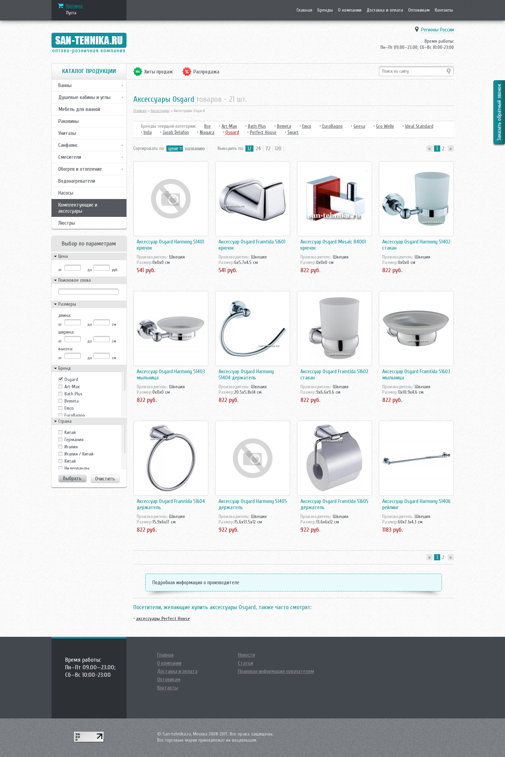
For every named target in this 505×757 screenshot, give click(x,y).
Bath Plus (73, 394)
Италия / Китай (78, 454)
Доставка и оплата (385, 10)
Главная (304, 10)
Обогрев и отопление (80, 169)
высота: (65, 349)
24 (258, 148)
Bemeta (71, 401)
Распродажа (206, 72)
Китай (70, 461)
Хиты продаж (158, 72)
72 (267, 148)
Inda (148, 132)
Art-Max (72, 387)
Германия (74, 440)
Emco (69, 408)
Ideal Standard (419, 126)
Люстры (66, 223)
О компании (349, 10)
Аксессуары (160, 110)
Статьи (245, 663)
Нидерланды (76, 468)
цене (173, 148)
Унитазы (67, 133)
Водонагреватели (76, 181)
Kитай (70, 432)
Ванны (65, 85)
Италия (71, 447)
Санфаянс (68, 145)
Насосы (65, 193)
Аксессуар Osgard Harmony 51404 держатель (246, 374)
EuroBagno (74, 415)
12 (249, 148)
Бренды (325, 10)
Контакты (444, 10)
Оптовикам (419, 10)
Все (207, 126)
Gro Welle (385, 126)
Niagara (207, 132)
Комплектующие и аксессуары (77, 208)
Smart (293, 132)
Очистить (105, 479)
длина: (64, 315)
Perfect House (263, 132)
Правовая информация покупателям (276, 671)
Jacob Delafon (176, 132)
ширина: (66, 332)
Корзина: (74, 6)
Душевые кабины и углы (84, 97)
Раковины (68, 121)
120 (278, 148)
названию (195, 148)
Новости (246, 655)
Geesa (359, 126)
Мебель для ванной (79, 109)
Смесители (69, 157)
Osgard (71, 379)
